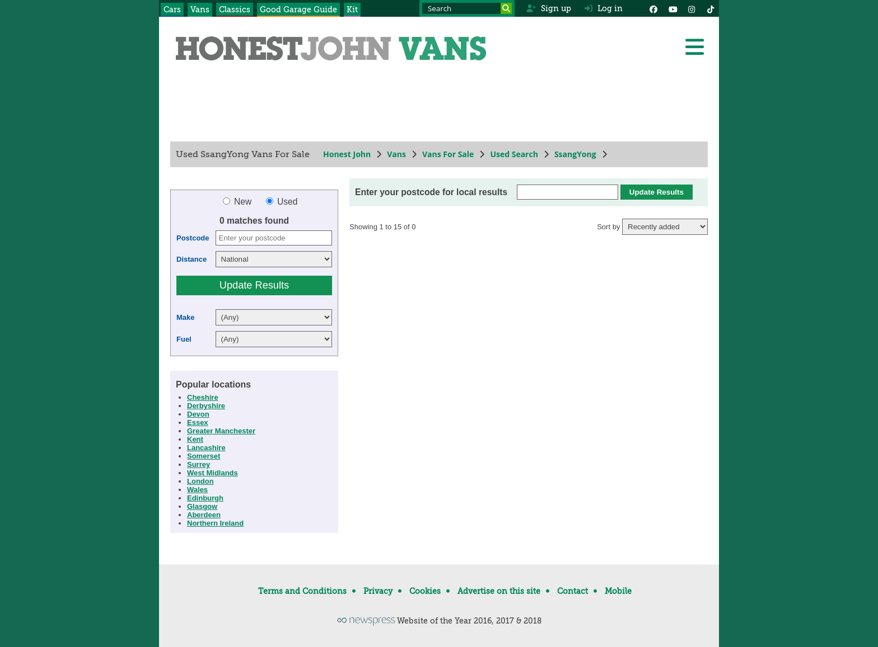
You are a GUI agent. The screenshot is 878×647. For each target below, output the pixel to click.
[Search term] (467, 8)
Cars (172, 9)
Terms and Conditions (302, 591)
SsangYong (575, 154)
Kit (352, 9)
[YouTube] (672, 8)
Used (282, 201)
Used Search (514, 154)
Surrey (198, 464)
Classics (234, 9)
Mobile (618, 591)
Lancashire (206, 447)
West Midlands (212, 473)
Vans (199, 9)
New (238, 201)
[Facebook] (653, 8)
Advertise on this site (498, 591)
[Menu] (694, 47)
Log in (604, 8)
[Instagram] (691, 8)
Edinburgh (205, 498)
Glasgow (202, 506)
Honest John (347, 154)
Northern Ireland (215, 523)
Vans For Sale (448, 154)
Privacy (378, 591)
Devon (198, 414)
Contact (572, 591)
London (200, 481)
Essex (197, 422)
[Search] (506, 8)
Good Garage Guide (298, 9)
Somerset (203, 456)
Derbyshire (206, 406)
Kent (195, 439)
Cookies (425, 591)
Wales (197, 489)
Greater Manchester (221, 431)
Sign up (548, 8)
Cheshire (202, 397)
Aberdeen (204, 515)
